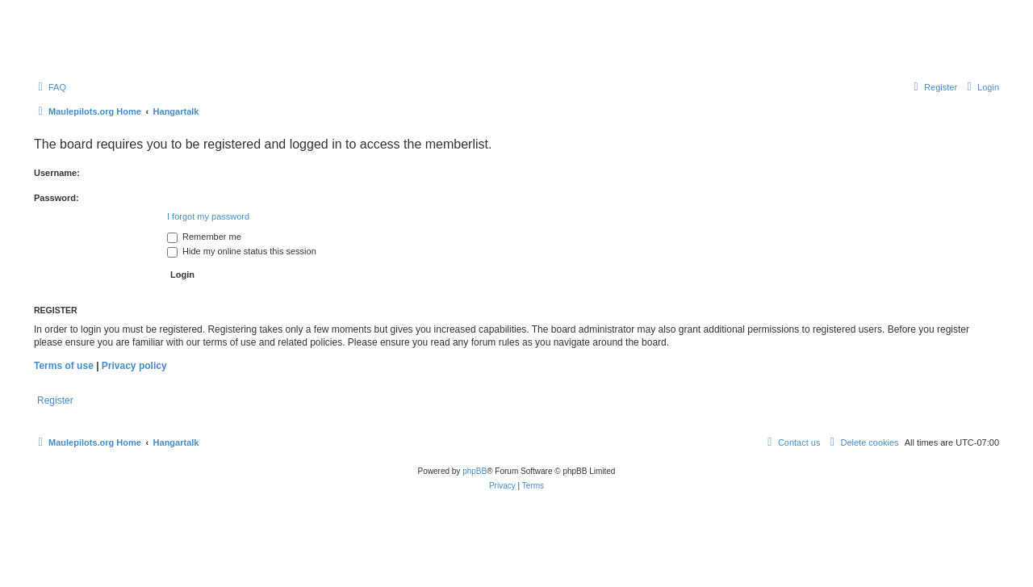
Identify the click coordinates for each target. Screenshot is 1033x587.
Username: (57, 173)
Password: (56, 198)
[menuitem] (50, 87)
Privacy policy (134, 365)
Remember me (204, 236)
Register (55, 400)
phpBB (474, 471)
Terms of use (64, 365)
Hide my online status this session (241, 251)
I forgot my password (208, 216)
